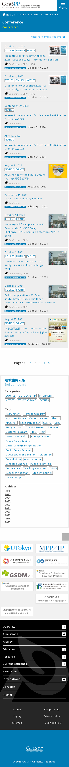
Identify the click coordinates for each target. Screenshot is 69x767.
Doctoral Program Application (23, 445)
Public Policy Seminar (19, 450)
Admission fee (33, 459)
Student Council (42, 472)
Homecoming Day (34, 413)
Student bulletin (28, 14)
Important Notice (16, 418)
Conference (15, 64)
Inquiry (17, 716)
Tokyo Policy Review (18, 441)
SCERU (47, 422)
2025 (8, 494)
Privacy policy (52, 716)
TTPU (33, 431)
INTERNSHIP (46, 395)
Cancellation (13, 459)
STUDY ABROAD (27, 400)
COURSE (11, 395)
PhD (42, 431)
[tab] (34, 627)
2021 (8, 508)
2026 (8, 490)
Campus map (52, 709)
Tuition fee (45, 454)
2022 (8, 504)
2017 (8, 522)
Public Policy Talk (40, 463)
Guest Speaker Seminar (20, 454)
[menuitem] (34, 642)
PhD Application (41, 436)
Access (17, 709)
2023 (8, 501)
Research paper (30, 422)
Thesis (56, 418)
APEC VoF (11, 422)
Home (7, 14)
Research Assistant (17, 472)
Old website (52, 723)
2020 (8, 511)
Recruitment (13, 413)
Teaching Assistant (35, 468)
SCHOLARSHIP (27, 395)
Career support (15, 477)
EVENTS (44, 400)
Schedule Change (16, 463)
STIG (32, 64)
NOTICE (10, 400)
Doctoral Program (16, 431)
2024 (8, 497)
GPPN (26, 64)
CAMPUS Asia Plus (17, 436)
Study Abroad (14, 427)
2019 (8, 515)
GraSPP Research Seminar (42, 427)
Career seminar (39, 418)
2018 (8, 518)
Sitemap (17, 723)
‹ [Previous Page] (26, 363)
